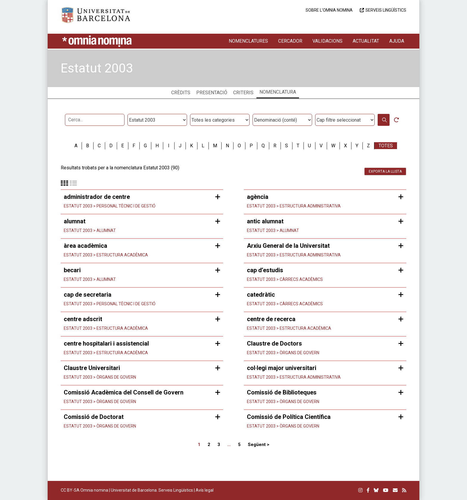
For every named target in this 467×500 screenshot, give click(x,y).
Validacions (327, 41)
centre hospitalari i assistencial (106, 343)
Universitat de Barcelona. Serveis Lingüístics (152, 490)
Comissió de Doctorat (94, 416)
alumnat (74, 221)
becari (72, 270)
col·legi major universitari (281, 367)
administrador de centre (97, 196)
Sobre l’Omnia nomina (329, 10)
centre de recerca (271, 319)
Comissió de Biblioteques (282, 392)
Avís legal (205, 490)
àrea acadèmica (85, 245)
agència (257, 196)
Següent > (258, 444)
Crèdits (180, 92)
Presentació (211, 92)
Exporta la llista (385, 171)
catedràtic (261, 294)
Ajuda (396, 41)
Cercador (290, 41)
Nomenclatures (248, 41)
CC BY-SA (70, 490)
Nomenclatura (277, 92)
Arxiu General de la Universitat (288, 245)
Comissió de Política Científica (289, 416)
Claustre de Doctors (274, 343)
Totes (386, 145)
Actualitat (366, 41)
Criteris (243, 92)
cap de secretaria (87, 294)
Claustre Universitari (92, 367)
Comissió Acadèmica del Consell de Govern (123, 392)
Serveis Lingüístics (385, 10)
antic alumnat (265, 221)
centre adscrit (83, 319)
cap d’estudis (265, 270)
